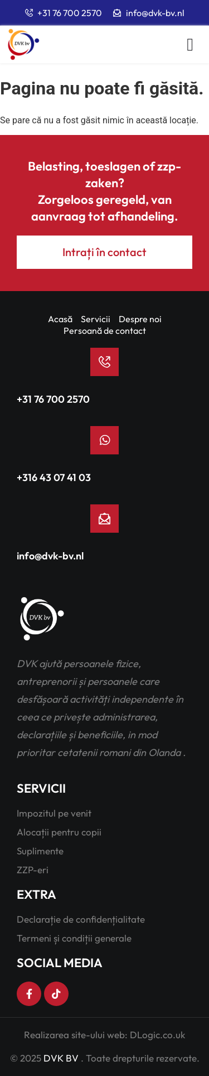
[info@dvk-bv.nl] (104, 518)
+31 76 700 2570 (53, 399)
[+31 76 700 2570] (104, 362)
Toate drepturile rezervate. (143, 1058)
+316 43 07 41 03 (54, 477)
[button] (190, 44)
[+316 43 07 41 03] (104, 440)
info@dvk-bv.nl (50, 555)
